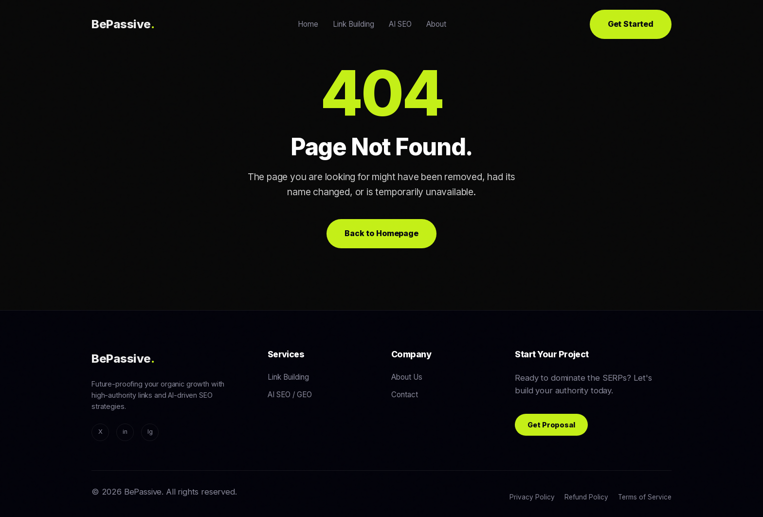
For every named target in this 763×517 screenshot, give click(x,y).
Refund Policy (586, 497)
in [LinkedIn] (125, 431)
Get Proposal (551, 425)
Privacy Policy (532, 497)
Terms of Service (645, 497)
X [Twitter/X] (100, 431)
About (436, 24)
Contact (404, 394)
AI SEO (400, 24)
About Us (406, 377)
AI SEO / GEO (290, 394)
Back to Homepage (381, 233)
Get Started (631, 24)
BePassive (122, 24)
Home (308, 24)
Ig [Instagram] (150, 431)
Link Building (353, 24)
